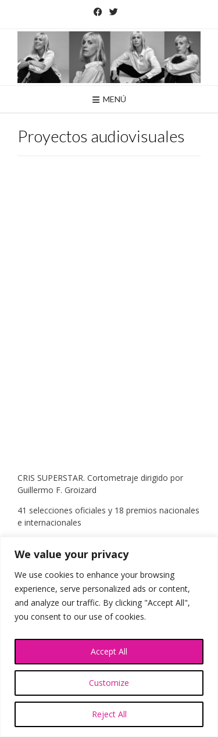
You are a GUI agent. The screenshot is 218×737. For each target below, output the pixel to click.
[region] (109, 637)
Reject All (109, 714)
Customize (109, 682)
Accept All (109, 651)
